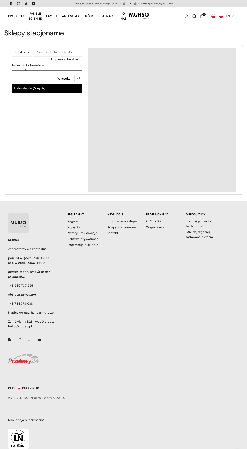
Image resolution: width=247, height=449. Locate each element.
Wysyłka (73, 227)
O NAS (124, 16)
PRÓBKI (88, 16)
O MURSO (153, 221)
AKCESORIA (70, 16)
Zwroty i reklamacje (82, 233)
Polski (11, 387)
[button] (223, 16)
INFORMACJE (115, 214)
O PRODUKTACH (196, 214)
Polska (28, 387)
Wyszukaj (64, 78)
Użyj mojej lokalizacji (66, 59)
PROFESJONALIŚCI (157, 214)
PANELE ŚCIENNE (35, 16)
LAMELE (52, 16)
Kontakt (112, 233)
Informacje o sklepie (82, 245)
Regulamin (75, 221)
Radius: (16, 65)
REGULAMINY (75, 214)
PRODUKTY (16, 16)
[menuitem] (17, 16)
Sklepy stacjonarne (121, 227)
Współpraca (155, 227)
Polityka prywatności (83, 239)
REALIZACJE (107, 16)
